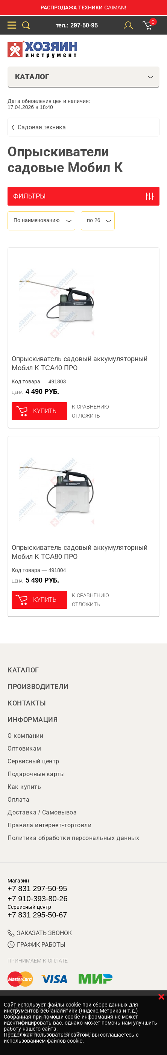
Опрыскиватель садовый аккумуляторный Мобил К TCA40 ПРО (79, 363)
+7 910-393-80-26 (38, 899)
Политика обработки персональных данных (73, 838)
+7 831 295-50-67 (37, 915)
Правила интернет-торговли (49, 825)
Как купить (24, 787)
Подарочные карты (36, 774)
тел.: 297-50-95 (77, 25)
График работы (36, 944)
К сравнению (90, 407)
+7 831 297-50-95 (37, 888)
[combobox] (41, 220)
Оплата (18, 799)
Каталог (23, 670)
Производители (38, 686)
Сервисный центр (33, 761)
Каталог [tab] (84, 77)
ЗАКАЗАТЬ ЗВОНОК (40, 933)
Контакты (27, 703)
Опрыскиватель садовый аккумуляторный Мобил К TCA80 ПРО (79, 552)
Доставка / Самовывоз (42, 812)
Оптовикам (24, 748)
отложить (86, 416)
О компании (25, 736)
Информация (33, 720)
